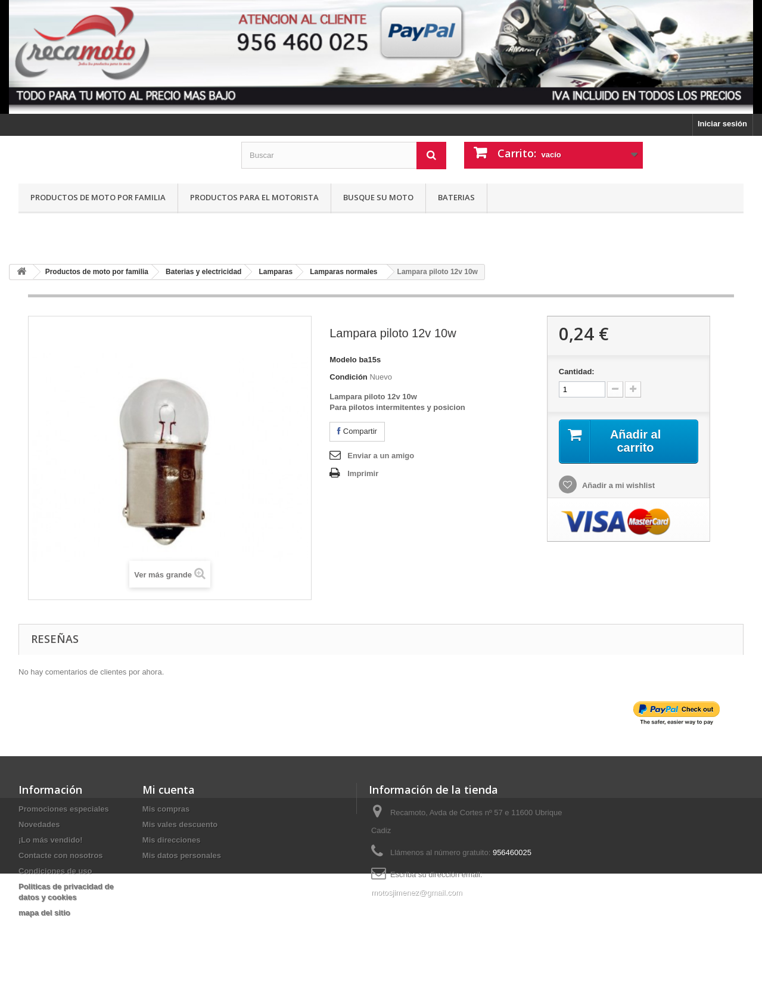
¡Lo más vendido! (50, 839)
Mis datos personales (181, 855)
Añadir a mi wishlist (617, 485)
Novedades (39, 824)
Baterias (456, 197)
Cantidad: (577, 371)
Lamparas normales (343, 272)
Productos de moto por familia (98, 197)
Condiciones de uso (55, 870)
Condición (348, 376)
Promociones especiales (63, 808)
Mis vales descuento (179, 824)
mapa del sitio (44, 912)
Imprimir (362, 473)
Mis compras (165, 808)
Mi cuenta (168, 789)
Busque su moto (378, 197)
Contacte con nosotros (60, 855)
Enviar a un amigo (380, 455)
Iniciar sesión (722, 123)
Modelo (343, 359)
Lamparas (276, 272)
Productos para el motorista (254, 197)
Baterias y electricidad (203, 272)
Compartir (357, 431)
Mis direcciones (171, 839)
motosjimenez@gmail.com (416, 892)
